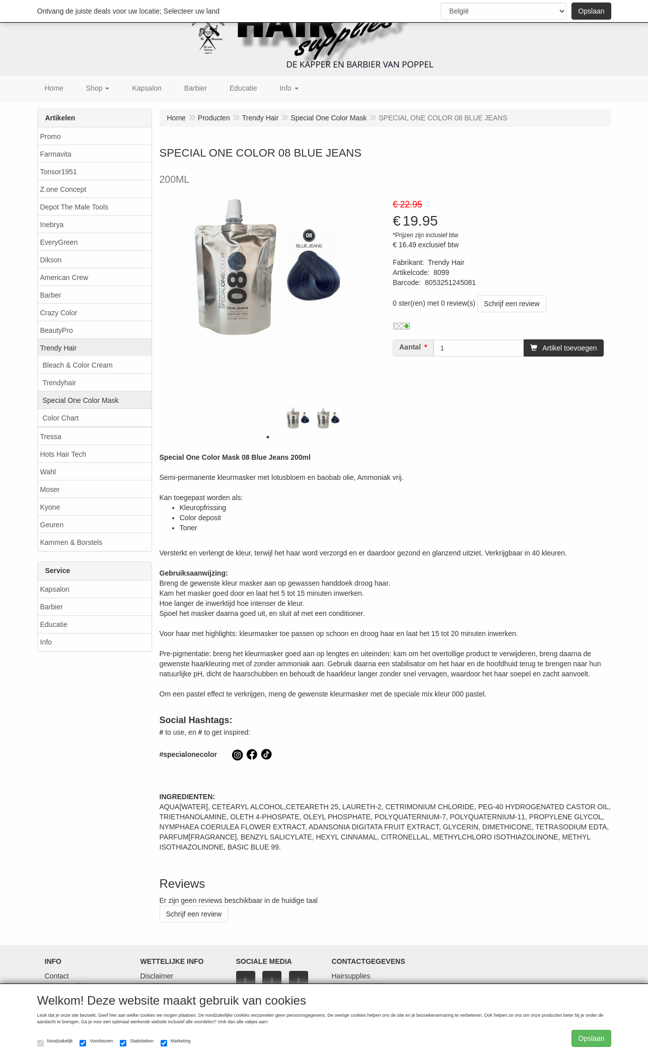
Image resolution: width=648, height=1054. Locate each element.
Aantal (410, 346)
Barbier (51, 607)
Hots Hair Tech (63, 454)
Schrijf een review (512, 304)
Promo (50, 136)
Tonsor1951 (58, 172)
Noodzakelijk (55, 1042)
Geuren (52, 525)
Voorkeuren (96, 1042)
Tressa (50, 437)
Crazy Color (59, 313)
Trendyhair (59, 383)
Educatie (53, 624)
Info (46, 642)
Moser (50, 489)
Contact (57, 976)
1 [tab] (268, 437)
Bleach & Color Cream (78, 365)
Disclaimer (156, 976)
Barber (50, 295)
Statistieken (137, 1042)
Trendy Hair (58, 348)
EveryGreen (59, 242)
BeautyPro (56, 330)
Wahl (48, 472)
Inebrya (52, 225)
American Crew (64, 277)
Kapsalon (54, 589)
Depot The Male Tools (74, 207)
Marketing (176, 1042)
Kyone (50, 507)
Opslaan (591, 11)
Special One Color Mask (81, 400)
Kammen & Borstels (71, 542)
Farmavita (55, 154)
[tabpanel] (298, 418)
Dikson (51, 260)
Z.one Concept (63, 189)
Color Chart (61, 418)
